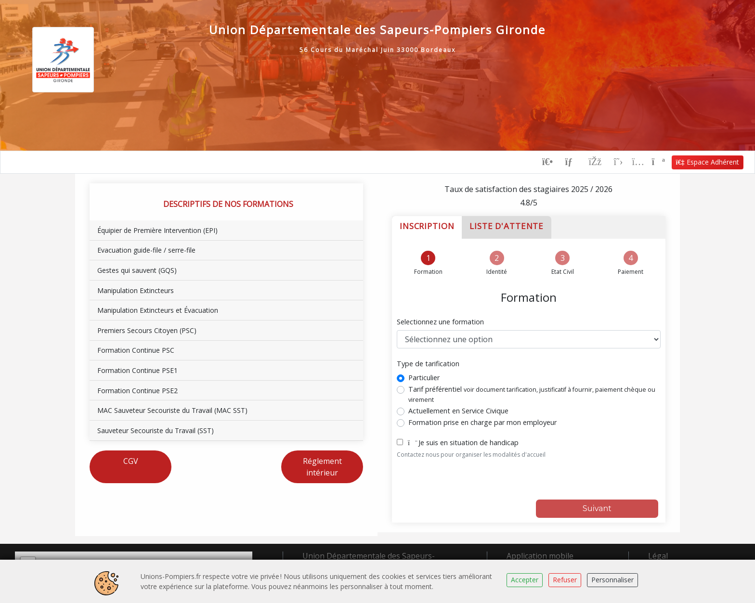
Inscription (427, 225)
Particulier (424, 377)
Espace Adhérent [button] (708, 161)
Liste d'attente (506, 225)
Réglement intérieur (322, 466)
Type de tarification (428, 363)
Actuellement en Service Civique (458, 410)
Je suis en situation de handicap (463, 442)
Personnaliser (612, 579)
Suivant (597, 508)
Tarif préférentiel (531, 394)
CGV (130, 460)
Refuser (565, 579)
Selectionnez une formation (440, 321)
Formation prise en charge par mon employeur (482, 421)
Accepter (524, 579)
